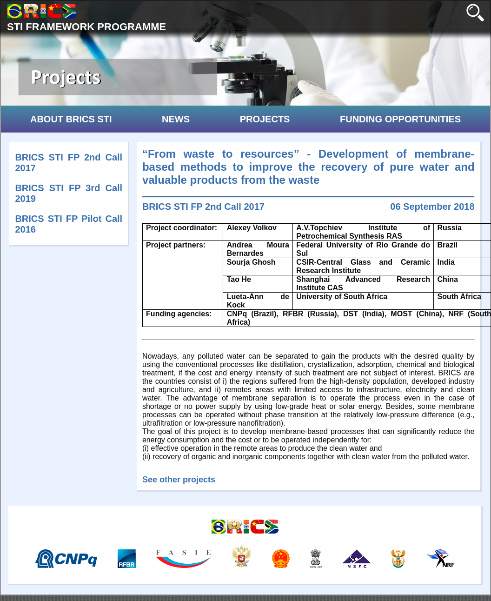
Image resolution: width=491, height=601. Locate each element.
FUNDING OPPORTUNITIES (400, 119)
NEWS (176, 119)
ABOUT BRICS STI (71, 119)
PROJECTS (265, 119)
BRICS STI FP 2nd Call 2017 (203, 206)
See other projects (178, 479)
